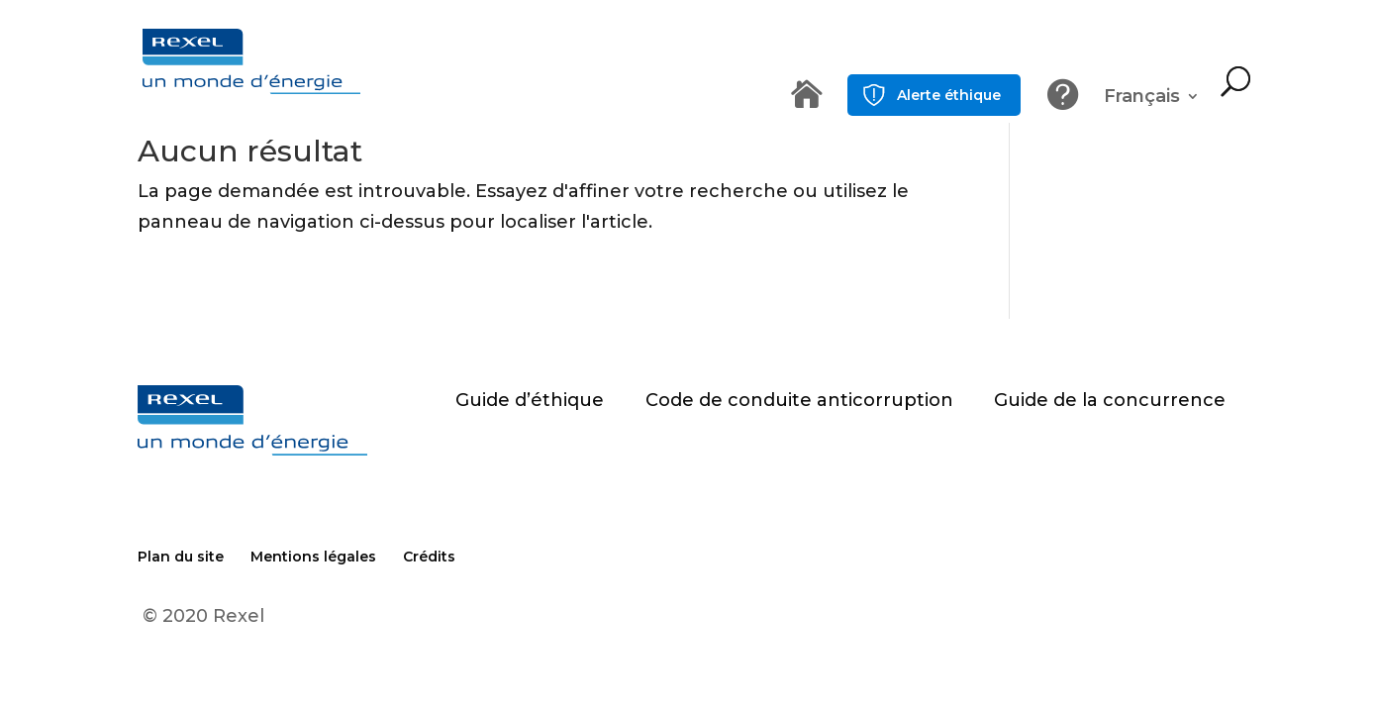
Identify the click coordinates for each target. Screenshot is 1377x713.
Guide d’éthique (529, 400)
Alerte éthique (949, 95)
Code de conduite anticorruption (799, 400)
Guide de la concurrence (1110, 400)
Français (1142, 98)
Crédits (429, 556)
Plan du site (181, 556)
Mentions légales (313, 556)
